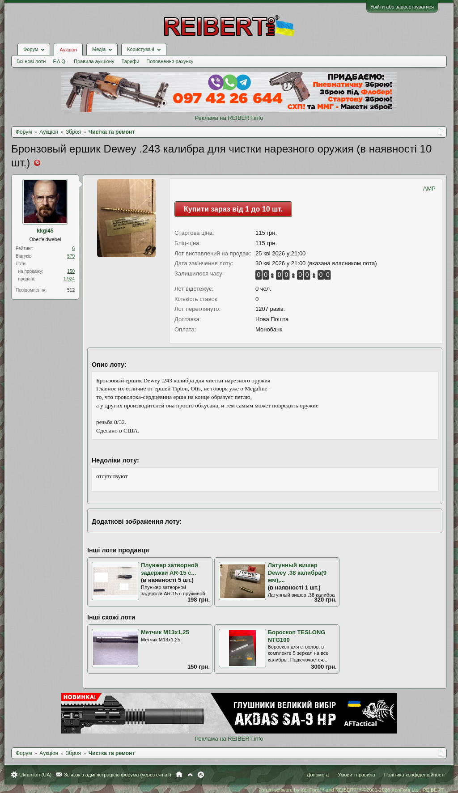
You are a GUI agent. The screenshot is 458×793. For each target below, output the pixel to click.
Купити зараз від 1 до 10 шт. (233, 209)
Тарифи (131, 61)
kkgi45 (45, 231)
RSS (201, 775)
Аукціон (67, 49)
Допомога (318, 774)
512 (71, 290)
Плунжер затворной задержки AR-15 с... (169, 569)
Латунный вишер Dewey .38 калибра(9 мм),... (297, 572)
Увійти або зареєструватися (402, 6)
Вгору (190, 775)
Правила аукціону (94, 61)
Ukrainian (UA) (35, 774)
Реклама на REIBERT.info (229, 117)
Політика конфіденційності (414, 774)
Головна (179, 775)
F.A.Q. (60, 61)
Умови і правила (356, 774)
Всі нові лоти (31, 61)
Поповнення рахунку (169, 61)
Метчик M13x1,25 (165, 632)
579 (71, 256)
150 (71, 271)
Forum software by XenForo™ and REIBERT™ (352, 790)
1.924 (69, 278)
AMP (429, 188)
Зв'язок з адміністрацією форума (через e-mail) (117, 774)
